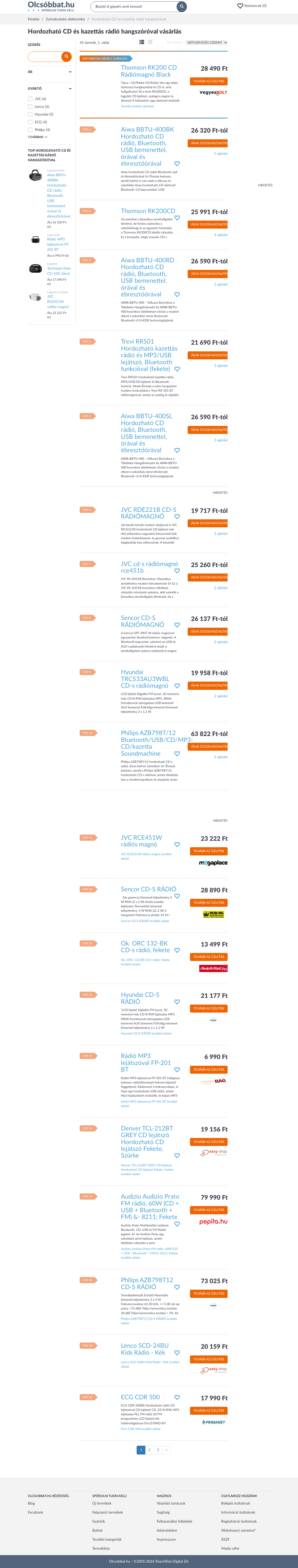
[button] (253, 6)
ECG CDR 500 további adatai (141, 1428)
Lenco (39, 107)
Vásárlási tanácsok (171, 1503)
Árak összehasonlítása (211, 143)
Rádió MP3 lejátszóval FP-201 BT (146, 1063)
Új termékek (101, 1503)
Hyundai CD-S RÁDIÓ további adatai (146, 1033)
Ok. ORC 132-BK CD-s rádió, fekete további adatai (145, 962)
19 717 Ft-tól (209, 511)
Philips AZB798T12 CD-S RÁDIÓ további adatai (149, 1321)
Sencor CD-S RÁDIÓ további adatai (145, 921)
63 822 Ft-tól (209, 734)
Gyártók (98, 1521)
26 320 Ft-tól (209, 131)
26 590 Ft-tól (209, 261)
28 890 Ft (214, 890)
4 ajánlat (221, 235)
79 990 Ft (214, 1198)
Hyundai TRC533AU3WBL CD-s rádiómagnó (145, 679)
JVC (38, 99)
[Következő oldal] (166, 1450)
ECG (38, 122)
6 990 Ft (216, 1057)
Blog (31, 1503)
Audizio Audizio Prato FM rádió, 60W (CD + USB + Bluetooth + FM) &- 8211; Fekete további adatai (149, 1253)
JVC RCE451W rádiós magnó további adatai (146, 856)
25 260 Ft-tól (209, 565)
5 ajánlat (221, 154)
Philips (40, 130)
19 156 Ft (214, 1130)
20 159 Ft (214, 1347)
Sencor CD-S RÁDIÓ (148, 889)
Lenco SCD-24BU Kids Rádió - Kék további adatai (150, 1364)
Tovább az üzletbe (208, 81)
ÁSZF (225, 1539)
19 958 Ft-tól (209, 673)
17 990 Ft (214, 1398)
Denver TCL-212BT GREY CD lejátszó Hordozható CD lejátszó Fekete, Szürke (147, 1142)
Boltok (97, 1530)
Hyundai (41, 114)
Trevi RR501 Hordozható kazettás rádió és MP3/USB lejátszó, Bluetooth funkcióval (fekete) (149, 355)
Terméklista (101, 1548)
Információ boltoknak (238, 1512)
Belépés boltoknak (235, 1503)
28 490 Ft (214, 69)
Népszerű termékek (107, 1512)
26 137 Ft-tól (209, 619)
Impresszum (166, 1539)
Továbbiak (37, 137)
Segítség (163, 1512)
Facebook (35, 1512)
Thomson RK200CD (148, 211)
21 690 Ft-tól (209, 343)
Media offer (230, 1548)
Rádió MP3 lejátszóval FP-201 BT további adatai (149, 1104)
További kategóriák (107, 1539)
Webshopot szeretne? (238, 1530)
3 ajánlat (221, 284)
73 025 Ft (214, 1281)
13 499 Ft (214, 945)
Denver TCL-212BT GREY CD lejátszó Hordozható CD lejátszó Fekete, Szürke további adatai (147, 1170)
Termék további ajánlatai (137, 106)
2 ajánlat (221, 534)
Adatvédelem (167, 1530)
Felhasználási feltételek (174, 1521)
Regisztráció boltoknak (239, 1521)
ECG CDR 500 (140, 1397)
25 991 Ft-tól (209, 212)
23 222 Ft (214, 839)
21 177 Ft (214, 996)
